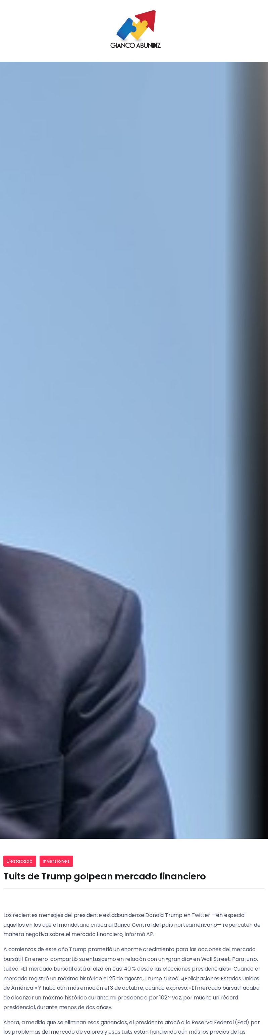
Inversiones (56, 861)
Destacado (20, 861)
